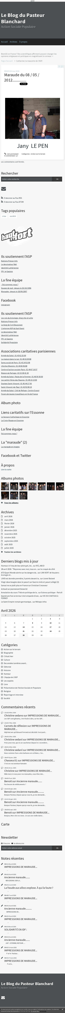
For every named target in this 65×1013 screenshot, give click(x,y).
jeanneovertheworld (18, 589)
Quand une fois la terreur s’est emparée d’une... (20, 596)
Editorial (7, 667)
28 (23, 635)
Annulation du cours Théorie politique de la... (19, 592)
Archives (13, 41)
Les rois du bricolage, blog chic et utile (17, 318)
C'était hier (8, 656)
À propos (23, 41)
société (13, 216)
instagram (5, 305)
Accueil (4, 41)
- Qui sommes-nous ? (9, 284)
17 (50, 627)
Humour (7, 674)
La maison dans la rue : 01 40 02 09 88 (16, 359)
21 (23, 631)
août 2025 (8, 544)
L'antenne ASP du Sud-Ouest (12, 328)
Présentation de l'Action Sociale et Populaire (22, 688)
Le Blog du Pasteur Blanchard (23, 18)
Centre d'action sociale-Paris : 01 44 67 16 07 (19, 369)
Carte (5, 824)
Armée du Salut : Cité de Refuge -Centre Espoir (20, 390)
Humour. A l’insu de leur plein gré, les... (17, 566)
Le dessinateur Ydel (9, 264)
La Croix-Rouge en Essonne (12, 420)
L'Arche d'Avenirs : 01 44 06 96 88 (14, 366)
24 (50, 631)
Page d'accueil (7, 61)
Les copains (8, 681)
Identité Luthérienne (10, 268)
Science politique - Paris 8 (51, 592)
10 (50, 623)
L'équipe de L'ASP (11, 677)
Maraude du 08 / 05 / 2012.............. (21, 77)
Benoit (8, 781)
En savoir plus (35, 1011)
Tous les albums (11, 503)
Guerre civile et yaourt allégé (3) (45, 582)
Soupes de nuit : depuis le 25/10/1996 (16, 288)
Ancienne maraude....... (29, 781)
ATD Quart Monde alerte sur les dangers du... (19, 573)
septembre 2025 (11, 541)
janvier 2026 (9, 527)
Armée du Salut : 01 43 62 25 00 (13, 355)
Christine (9, 770)
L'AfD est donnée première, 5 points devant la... (20, 578)
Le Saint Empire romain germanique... (16, 602)
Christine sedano (13, 715)
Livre (6, 684)
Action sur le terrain (12, 649)
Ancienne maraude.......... (30, 791)
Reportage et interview (13, 695)
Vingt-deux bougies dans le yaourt (15, 582)
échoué (4, 589)
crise (4, 216)
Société (7, 698)
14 (23, 627)
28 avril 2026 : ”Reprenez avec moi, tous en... (19, 569)
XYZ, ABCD (40, 566)
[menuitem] (5, 41)
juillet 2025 (9, 548)
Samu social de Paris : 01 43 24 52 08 (15, 362)
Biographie (8, 653)
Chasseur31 (10, 760)
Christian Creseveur (39, 585)
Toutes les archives (12, 552)
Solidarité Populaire (9, 342)
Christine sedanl (13, 739)
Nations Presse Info (9, 261)
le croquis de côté (47, 569)
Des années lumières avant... (15, 663)
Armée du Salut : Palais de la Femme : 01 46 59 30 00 (22, 376)
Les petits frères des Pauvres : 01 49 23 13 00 (19, 380)
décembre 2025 (10, 530)
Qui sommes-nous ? (9, 433)
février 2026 (9, 523)
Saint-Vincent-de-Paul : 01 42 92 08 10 (16, 387)
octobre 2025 (9, 537)
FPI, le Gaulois (7, 271)
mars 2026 (8, 520)
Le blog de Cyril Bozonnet (12, 325)
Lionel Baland (49, 578)
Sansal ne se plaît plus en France (14, 585)
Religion (7, 691)
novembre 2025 (10, 534)
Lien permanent (11, 154)
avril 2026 (8, 516)
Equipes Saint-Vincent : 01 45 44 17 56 (16, 383)
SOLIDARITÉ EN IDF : (15, 929)
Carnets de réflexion (15, 725)
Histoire (7, 670)
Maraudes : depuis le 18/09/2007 (14, 291)
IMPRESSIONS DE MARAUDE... (44, 715)
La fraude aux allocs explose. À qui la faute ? (28, 887)
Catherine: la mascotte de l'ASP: (29, 61)
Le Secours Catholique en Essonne (15, 417)
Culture (7, 660)
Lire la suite (6, 469)
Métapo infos (41, 602)
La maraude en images (10, 447)
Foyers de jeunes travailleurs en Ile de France (19, 394)
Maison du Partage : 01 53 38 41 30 (15, 373)
